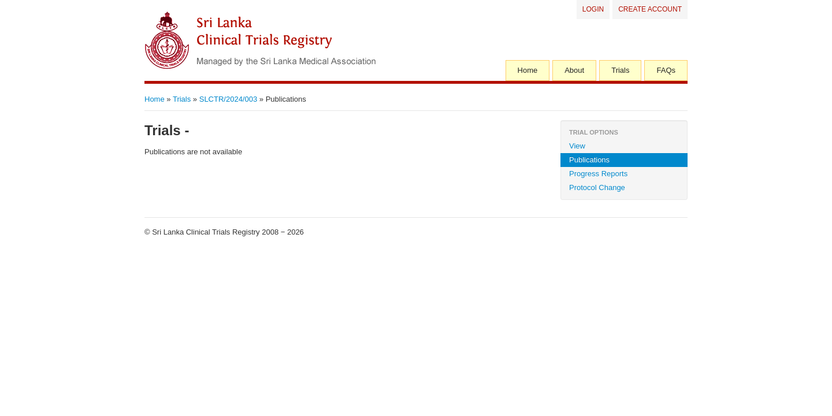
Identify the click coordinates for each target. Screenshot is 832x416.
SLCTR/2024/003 (228, 99)
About (574, 70)
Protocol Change (597, 187)
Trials (620, 70)
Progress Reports (598, 173)
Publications (589, 159)
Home (528, 70)
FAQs (665, 70)
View (577, 146)
